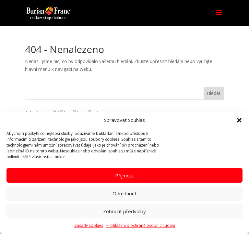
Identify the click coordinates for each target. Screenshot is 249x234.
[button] (239, 122)
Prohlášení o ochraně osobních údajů (140, 227)
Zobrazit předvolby (124, 213)
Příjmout (124, 177)
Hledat (213, 93)
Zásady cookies (88, 227)
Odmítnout (124, 195)
